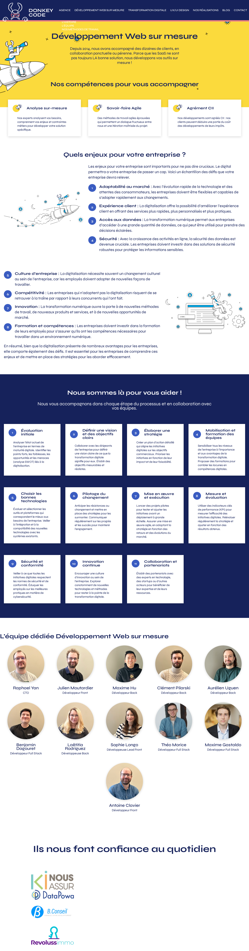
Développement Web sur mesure (99, 10)
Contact (240, 10)
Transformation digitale (147, 10)
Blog (226, 10)
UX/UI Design (179, 10)
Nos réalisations (205, 10)
